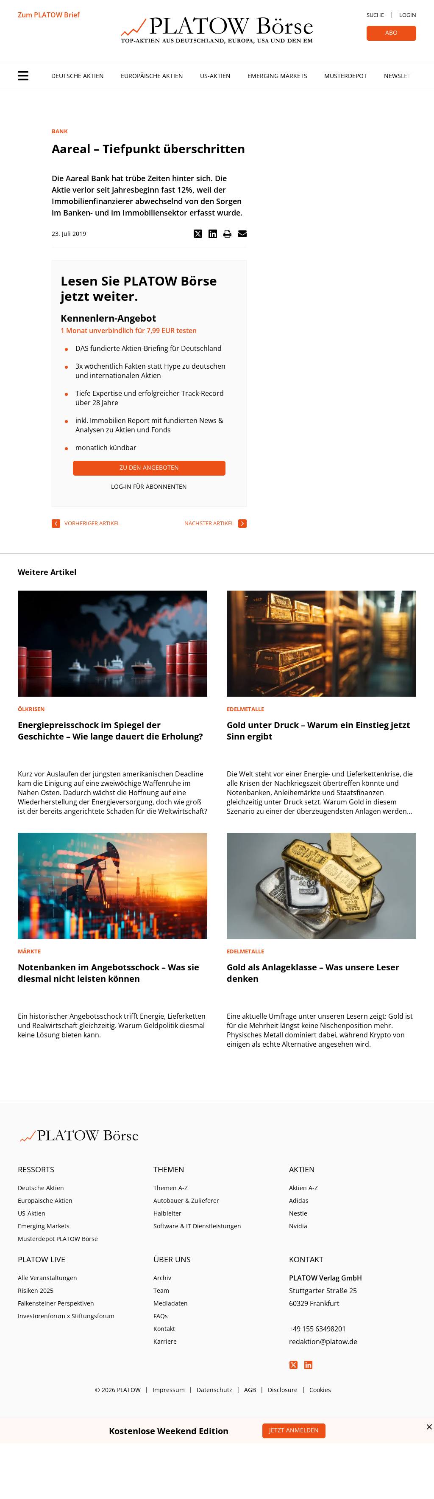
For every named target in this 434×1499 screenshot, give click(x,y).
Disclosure (283, 1390)
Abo (391, 32)
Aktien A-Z (303, 1188)
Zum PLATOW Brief (49, 15)
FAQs (160, 1316)
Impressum (169, 1390)
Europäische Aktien (152, 76)
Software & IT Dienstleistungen (197, 1226)
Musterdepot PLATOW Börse (58, 1239)
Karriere (165, 1341)
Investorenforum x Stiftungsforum (66, 1316)
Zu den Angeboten (149, 467)
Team (161, 1290)
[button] (198, 234)
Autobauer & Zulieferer (186, 1200)
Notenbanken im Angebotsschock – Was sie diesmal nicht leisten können (108, 972)
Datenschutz (214, 1390)
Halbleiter (167, 1213)
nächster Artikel (209, 523)
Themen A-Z (170, 1188)
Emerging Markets (277, 76)
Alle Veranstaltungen (47, 1278)
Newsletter (402, 76)
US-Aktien (215, 76)
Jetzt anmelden (294, 1430)
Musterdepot (345, 76)
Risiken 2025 (35, 1290)
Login (407, 15)
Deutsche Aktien (77, 76)
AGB (250, 1390)
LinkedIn (308, 1365)
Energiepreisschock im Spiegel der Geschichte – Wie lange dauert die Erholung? (110, 730)
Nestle (298, 1213)
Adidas (299, 1200)
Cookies (320, 1390)
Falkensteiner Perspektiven (56, 1303)
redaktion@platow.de (323, 1341)
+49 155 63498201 (317, 1329)
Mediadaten (170, 1303)
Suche (375, 15)
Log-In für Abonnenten (149, 486)
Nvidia (298, 1226)
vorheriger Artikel (92, 523)
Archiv (162, 1278)
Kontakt (164, 1329)
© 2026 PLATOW (118, 1390)
